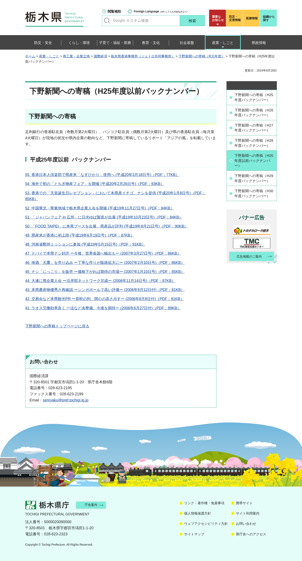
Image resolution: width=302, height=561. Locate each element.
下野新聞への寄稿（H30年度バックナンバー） (253, 223)
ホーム (30, 56)
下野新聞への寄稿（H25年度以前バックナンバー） (253, 182)
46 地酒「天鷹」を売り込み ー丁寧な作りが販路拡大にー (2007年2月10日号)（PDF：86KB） (105, 263)
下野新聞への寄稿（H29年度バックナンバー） (253, 202)
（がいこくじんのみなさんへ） (161, 11)
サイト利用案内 (247, 513)
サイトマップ (194, 534)
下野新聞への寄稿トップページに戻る (57, 326)
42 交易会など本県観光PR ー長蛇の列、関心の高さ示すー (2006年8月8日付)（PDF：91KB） (104, 299)
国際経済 (100, 56)
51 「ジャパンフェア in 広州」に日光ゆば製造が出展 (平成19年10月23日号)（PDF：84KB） (104, 217)
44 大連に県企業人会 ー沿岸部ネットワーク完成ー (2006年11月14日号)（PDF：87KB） (100, 281)
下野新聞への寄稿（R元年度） (201, 56)
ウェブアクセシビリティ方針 (206, 523)
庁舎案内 (93, 505)
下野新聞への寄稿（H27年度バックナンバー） (253, 141)
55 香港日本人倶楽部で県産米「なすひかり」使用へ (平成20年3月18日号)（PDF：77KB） (102, 175)
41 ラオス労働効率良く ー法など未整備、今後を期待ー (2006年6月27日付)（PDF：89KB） (103, 308)
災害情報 (235, 18)
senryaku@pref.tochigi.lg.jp (65, 400)
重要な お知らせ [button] (218, 18)
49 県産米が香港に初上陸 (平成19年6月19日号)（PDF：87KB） (79, 235)
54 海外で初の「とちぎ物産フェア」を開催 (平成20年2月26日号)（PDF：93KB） (94, 184)
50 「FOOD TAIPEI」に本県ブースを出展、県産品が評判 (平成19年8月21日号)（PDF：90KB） (106, 226)
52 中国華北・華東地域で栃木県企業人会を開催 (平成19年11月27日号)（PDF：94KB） (99, 208)
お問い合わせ (246, 523)
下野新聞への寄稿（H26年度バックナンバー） (253, 120)
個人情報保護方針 (197, 513)
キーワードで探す (107, 20)
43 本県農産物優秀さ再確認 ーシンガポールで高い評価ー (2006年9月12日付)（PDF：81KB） (105, 290)
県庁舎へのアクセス (251, 534)
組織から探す (269, 18)
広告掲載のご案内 (248, 289)
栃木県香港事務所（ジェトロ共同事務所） (143, 56)
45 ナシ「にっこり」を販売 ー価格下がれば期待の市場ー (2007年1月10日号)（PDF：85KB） (105, 272)
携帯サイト (244, 503)
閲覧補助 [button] (114, 11)
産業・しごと (49, 56)
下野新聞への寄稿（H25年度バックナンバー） (253, 100)
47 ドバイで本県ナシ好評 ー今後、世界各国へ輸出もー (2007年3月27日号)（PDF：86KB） (103, 253)
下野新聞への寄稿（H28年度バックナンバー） (253, 161)
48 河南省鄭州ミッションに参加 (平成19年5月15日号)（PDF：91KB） (85, 244)
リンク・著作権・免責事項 (204, 503)
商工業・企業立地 (76, 56)
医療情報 (252, 18)
